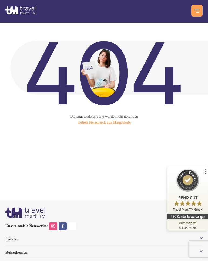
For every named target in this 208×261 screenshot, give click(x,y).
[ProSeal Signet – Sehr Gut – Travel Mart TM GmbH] (187, 191)
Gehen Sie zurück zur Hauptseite (103, 122)
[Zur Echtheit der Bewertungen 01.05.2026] (187, 225)
